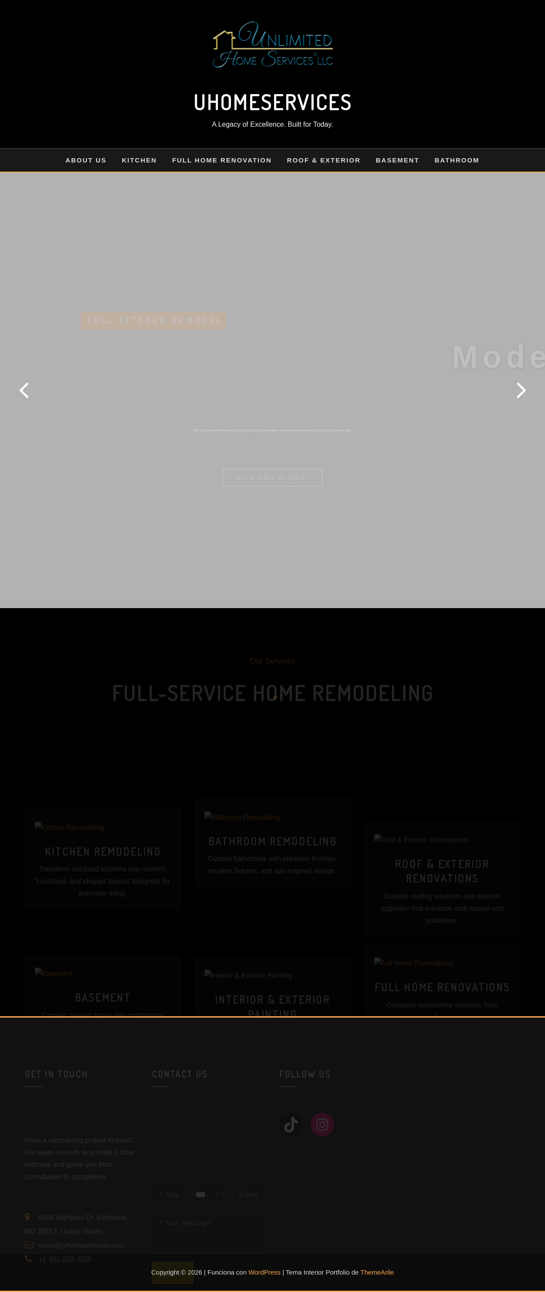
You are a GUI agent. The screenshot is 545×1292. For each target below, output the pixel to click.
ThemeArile (377, 1272)
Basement (397, 160)
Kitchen (139, 160)
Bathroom (457, 160)
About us (86, 160)
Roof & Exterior (324, 160)
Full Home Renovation (222, 160)
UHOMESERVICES (273, 102)
